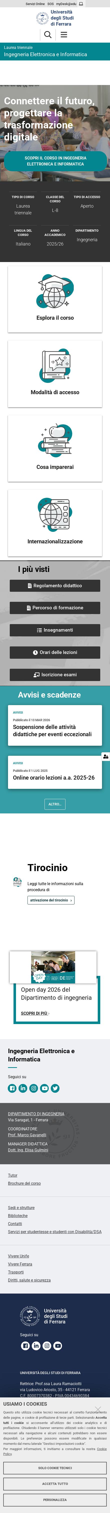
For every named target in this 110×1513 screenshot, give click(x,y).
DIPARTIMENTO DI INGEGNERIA (36, 1114)
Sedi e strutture (21, 1207)
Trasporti (16, 1272)
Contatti (15, 1223)
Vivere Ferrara (20, 1264)
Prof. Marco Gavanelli (27, 1135)
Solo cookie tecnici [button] (55, 1468)
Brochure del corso (24, 1183)
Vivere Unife (18, 1256)
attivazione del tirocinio (49, 900)
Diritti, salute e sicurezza (29, 1280)
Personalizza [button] (55, 1500)
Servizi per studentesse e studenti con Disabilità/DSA (55, 1231)
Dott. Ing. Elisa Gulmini (28, 1150)
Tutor (12, 1175)
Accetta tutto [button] (55, 1484)
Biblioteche (18, 1215)
